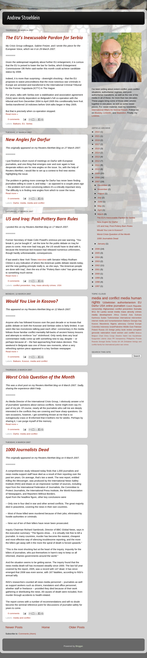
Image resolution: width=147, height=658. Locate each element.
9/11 (94, 312)
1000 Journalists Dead (27, 450)
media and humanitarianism (111, 321)
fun (103, 345)
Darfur (16, 203)
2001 (97, 269)
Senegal (102, 342)
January (102, 244)
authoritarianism (126, 302)
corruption (137, 330)
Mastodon (121, 113)
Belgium (95, 336)
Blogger (79, 646)
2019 (97, 140)
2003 (97, 261)
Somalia (137, 309)
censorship (97, 309)
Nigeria (113, 324)
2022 (97, 132)
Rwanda (95, 342)
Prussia (138, 339)
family (100, 345)
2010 (97, 169)
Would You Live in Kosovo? (32, 301)
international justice (112, 345)
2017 (97, 144)
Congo (112, 336)
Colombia (96, 327)
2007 (97, 181)
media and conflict (35, 203)
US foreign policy (112, 330)
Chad (101, 336)
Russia (101, 330)
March (101, 214)
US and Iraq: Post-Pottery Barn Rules (42, 219)
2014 (97, 152)
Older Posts (77, 627)
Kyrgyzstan (96, 339)
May (100, 206)
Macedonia (104, 324)
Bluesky (98, 113)
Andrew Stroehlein (23, 18)
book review (126, 330)
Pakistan (137, 327)
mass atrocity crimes (46, 285)
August (101, 193)
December (103, 185)
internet (95, 321)
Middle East (128, 327)
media (23, 203)
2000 (97, 274)
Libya (109, 339)
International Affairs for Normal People (110, 110)
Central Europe (134, 324)
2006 (97, 249)
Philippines (131, 339)
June (100, 202)
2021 (97, 136)
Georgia (134, 321)
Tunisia (114, 342)
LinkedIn (107, 113)
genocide (95, 333)
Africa (116, 315)
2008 (97, 177)
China (106, 336)
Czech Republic (133, 306)
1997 (97, 286)
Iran (130, 336)
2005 (97, 253)
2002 (97, 265)
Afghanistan (108, 309)
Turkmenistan (113, 318)
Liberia (103, 339)
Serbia (29, 124)
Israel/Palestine (116, 327)
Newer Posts (14, 627)
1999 (97, 278)
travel (113, 333)
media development (102, 315)
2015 (97, 148)
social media (113, 312)
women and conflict (126, 333)
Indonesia (105, 327)
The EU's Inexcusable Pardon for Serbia (44, 38)
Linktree (95, 116)
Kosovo (25, 361)
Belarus (138, 333)
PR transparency (119, 339)
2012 (97, 161)
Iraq (33, 285)
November (103, 189)
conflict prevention (21, 285)
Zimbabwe (128, 342)
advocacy (122, 324)
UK (119, 342)
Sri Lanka (101, 312)
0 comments (14, 119)
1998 (97, 282)
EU (23, 124)
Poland (95, 330)
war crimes (124, 345)
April (100, 210)
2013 (97, 157)
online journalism (115, 305)
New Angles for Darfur (28, 139)
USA (59, 285)
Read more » (12, 114)
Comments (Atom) (27, 634)
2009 (97, 173)
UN (122, 342)
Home (46, 627)
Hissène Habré (122, 336)
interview (42, 259)
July (100, 197)
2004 (97, 257)
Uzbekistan (109, 302)
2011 (97, 165)
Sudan (103, 318)
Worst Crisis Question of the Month (40, 377)
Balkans (17, 124)
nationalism (105, 333)
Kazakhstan (137, 336)
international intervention (130, 318)
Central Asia (127, 315)
